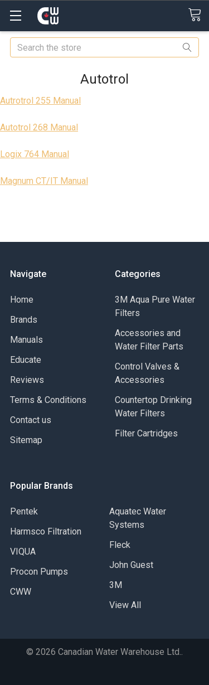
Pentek (24, 511)
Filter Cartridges (146, 433)
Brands (23, 319)
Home (21, 299)
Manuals (26, 339)
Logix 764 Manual (34, 154)
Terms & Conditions (48, 400)
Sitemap (26, 440)
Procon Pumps (39, 571)
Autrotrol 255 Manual (40, 100)
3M (115, 585)
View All (125, 605)
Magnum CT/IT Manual (44, 181)
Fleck (119, 545)
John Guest (131, 565)
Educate (25, 359)
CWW (20, 591)
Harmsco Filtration (45, 531)
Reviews (27, 380)
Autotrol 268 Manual (39, 127)
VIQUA (23, 551)
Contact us (30, 420)
